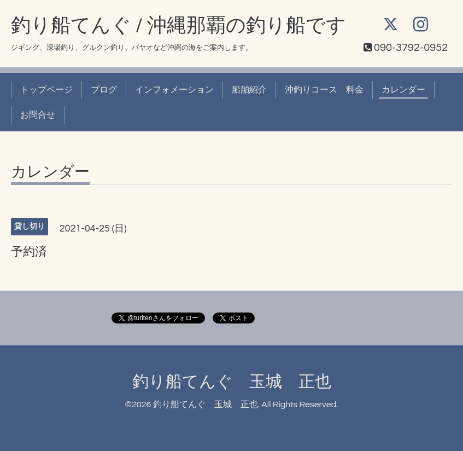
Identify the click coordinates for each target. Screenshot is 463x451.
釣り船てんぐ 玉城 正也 (231, 381)
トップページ (46, 89)
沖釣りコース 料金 (324, 89)
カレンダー (403, 89)
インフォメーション (174, 89)
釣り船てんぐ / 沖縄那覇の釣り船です (178, 25)
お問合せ (37, 115)
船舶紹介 (249, 89)
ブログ (104, 89)
